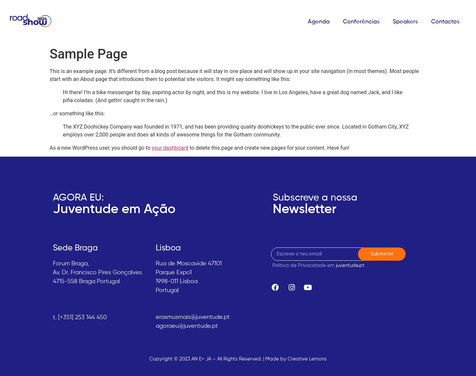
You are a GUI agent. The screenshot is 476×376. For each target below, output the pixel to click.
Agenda (319, 22)
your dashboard (170, 148)
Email (277, 244)
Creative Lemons (307, 359)
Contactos (445, 22)
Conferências (361, 22)
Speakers (405, 22)
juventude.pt (350, 265)
